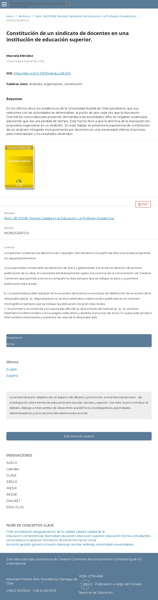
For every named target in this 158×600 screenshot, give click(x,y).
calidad (81, 532)
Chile (10, 532)
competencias (33, 536)
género (37, 544)
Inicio (10, 16)
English (11, 369)
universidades (123, 544)
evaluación (34, 540)
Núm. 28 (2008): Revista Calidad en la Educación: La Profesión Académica (85, 16)
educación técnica (118, 536)
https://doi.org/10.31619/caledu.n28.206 (42, 73)
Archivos (24, 16)
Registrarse (14, 337)
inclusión (50, 544)
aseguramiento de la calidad (54, 532)
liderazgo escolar (69, 544)
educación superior (90, 536)
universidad (104, 544)
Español (12, 376)
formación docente (57, 540)
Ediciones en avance (79, 436)
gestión (25, 544)
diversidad (52, 536)
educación (68, 536)
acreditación (23, 532)
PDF (144, 204)
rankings (89, 544)
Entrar (10, 344)
